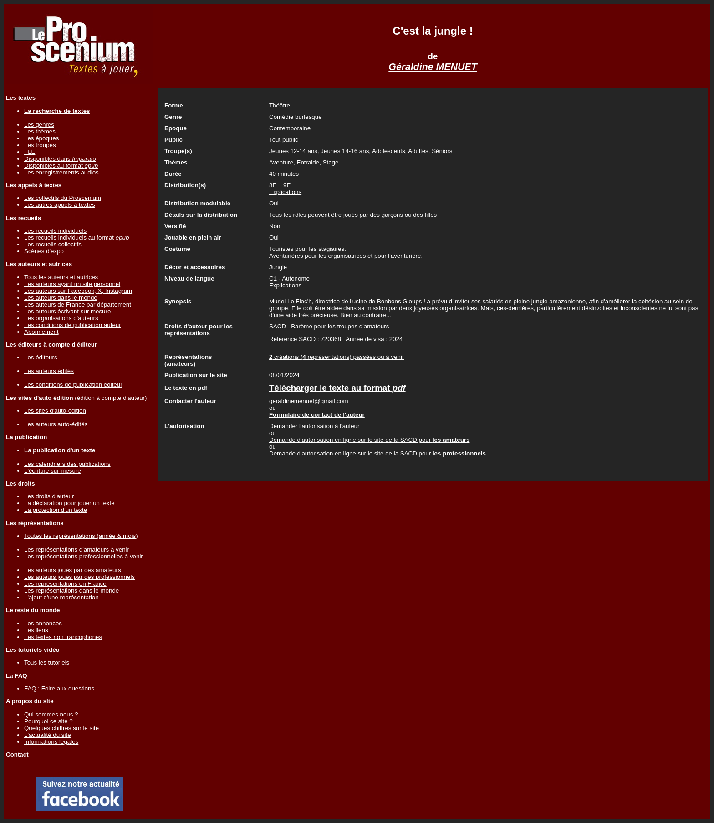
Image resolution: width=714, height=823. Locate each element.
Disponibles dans (60, 158)
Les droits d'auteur (49, 496)
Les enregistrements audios (61, 172)
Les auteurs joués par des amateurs (72, 570)
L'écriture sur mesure (52, 470)
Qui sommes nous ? (51, 714)
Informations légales (51, 741)
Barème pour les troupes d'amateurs (340, 326)
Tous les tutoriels (46, 662)
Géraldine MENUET (432, 66)
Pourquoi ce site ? (48, 721)
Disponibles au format (61, 165)
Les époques (41, 138)
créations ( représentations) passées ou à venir (336, 356)
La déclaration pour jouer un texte (69, 503)
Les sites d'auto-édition (55, 410)
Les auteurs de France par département (77, 304)
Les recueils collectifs (53, 244)
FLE (29, 151)
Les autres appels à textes (59, 204)
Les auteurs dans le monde (60, 297)
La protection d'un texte (55, 509)
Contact (17, 754)
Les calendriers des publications (67, 463)
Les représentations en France (65, 583)
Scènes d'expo (44, 251)
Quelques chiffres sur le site (61, 728)
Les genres (39, 124)
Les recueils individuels (55, 230)
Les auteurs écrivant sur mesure (67, 311)
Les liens (36, 630)
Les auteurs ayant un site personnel (72, 284)
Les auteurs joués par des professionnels (79, 576)
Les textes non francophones (63, 637)
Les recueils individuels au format (76, 237)
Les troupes (40, 145)
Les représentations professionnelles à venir (83, 556)
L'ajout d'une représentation (61, 597)
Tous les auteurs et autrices (61, 277)
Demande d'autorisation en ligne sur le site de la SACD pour (369, 439)
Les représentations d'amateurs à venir (76, 549)
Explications (285, 192)
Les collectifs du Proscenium (62, 197)
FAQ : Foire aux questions (59, 688)
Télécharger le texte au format (337, 388)
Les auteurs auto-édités (55, 424)
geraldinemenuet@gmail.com (308, 401)
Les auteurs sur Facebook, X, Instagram (78, 290)
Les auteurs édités (49, 371)
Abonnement (41, 331)
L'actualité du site (47, 734)
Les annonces (43, 623)
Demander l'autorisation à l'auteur (314, 426)
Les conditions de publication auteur (72, 325)
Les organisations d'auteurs (61, 318)
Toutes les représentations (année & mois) (81, 535)
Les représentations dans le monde (71, 590)
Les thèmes (40, 131)
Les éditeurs (40, 357)
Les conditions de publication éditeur (73, 384)
